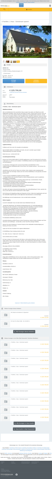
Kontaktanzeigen (45, 447)
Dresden (30, 453)
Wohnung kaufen (17, 449)
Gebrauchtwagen (40, 449)
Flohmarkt (28, 449)
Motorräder (47, 449)
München (25, 453)
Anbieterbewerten (36, 81)
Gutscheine (11, 447)
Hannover (10, 453)
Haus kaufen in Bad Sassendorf (24, 429)
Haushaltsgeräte (28, 450)
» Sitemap (2, 461)
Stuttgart (45, 453)
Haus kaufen (33, 449)
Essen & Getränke (22, 447)
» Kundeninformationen (25, 463)
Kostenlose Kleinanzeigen (7, 449)
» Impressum (13, 463)
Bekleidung (22, 450)
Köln (51, 453)
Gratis (21, 5)
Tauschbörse (29, 447)
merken (29, 9)
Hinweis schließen (31, 2)
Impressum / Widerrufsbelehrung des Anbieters (25, 302)
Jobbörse (23, 449)
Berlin (6, 453)
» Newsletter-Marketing (5, 470)
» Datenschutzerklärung (25, 461)
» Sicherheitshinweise (35, 461)
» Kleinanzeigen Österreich (5, 471)
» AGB (2, 463)
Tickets (16, 447)
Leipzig (40, 453)
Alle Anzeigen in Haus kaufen (24, 423)
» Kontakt (12, 461)
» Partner (2, 469)
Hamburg (21, 453)
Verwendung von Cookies (21, 2)
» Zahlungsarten (34, 463)
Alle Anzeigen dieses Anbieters (24, 331)
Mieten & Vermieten (37, 447)
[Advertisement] (25, 15)
